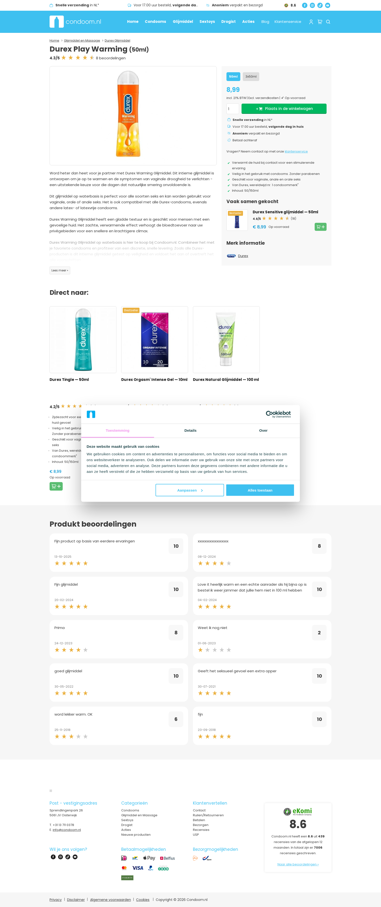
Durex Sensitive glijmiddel (285, 212)
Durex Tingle (69, 379)
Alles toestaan (260, 490)
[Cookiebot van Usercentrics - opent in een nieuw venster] (273, 414)
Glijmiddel (183, 21)
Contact (199, 810)
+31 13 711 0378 (63, 825)
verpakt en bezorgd (237, 5)
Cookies (142, 899)
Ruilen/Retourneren (208, 815)
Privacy (56, 899)
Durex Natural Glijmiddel (226, 379)
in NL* (77, 5)
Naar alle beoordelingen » (298, 864)
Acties (248, 21)
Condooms (155, 21)
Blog (265, 21)
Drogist (228, 21)
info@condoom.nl (67, 829)
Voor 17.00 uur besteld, (170, 5)
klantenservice (296, 151)
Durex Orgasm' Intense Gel (154, 379)
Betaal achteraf (245, 140)
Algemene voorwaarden (110, 899)
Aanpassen (190, 490)
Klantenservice (288, 21)
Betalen (199, 820)
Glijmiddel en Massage (82, 40)
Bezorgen (200, 825)
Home (133, 21)
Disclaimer (76, 899)
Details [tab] (190, 430)
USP (196, 834)
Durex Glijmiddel (117, 40)
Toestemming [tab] (118, 430)
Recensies (201, 829)
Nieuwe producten (136, 834)
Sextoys (207, 21)
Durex (243, 255)
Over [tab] (263, 430)
